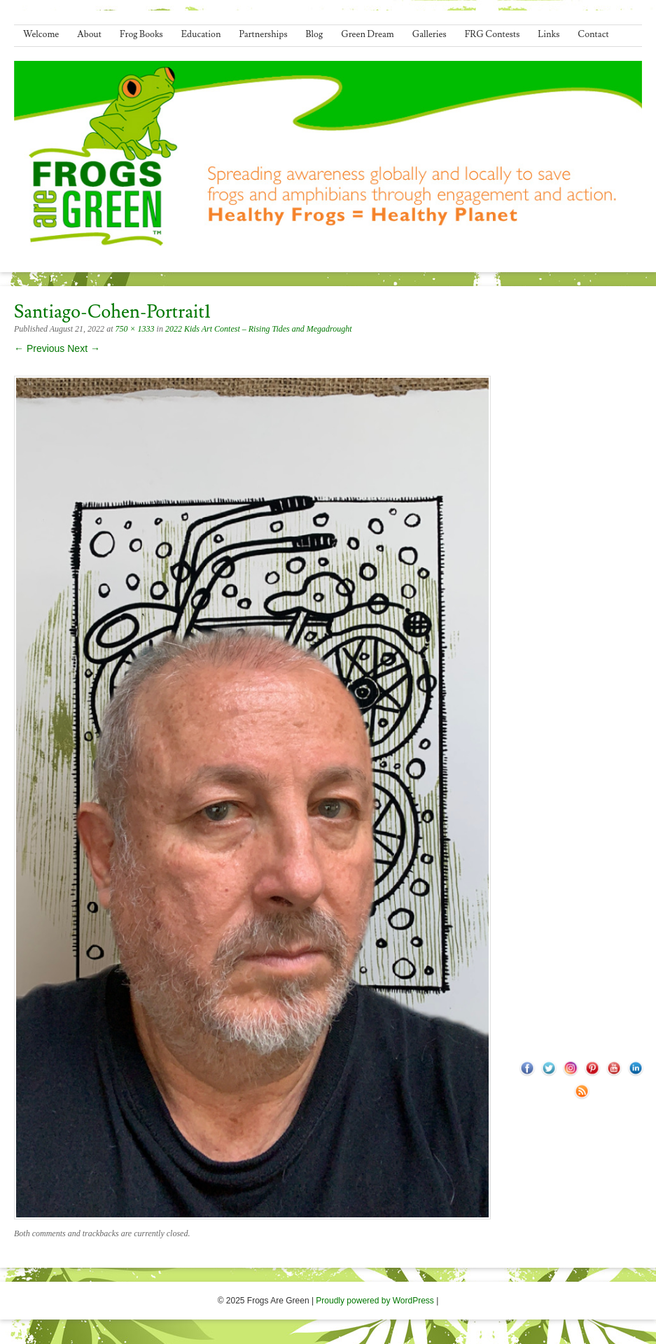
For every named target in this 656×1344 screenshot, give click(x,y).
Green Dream (367, 34)
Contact (593, 34)
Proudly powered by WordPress (375, 1301)
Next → (83, 348)
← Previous (39, 348)
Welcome (41, 34)
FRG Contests (492, 34)
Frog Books (141, 34)
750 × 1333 (134, 329)
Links (548, 34)
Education (201, 34)
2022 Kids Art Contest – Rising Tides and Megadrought (258, 329)
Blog (314, 34)
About (89, 34)
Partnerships (263, 34)
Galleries (429, 34)
